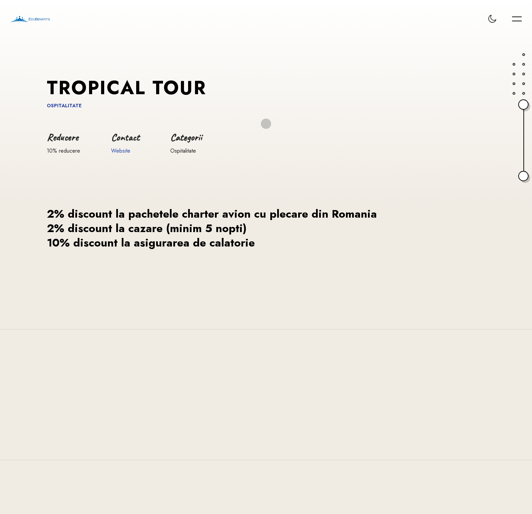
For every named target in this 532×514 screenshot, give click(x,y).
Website (120, 151)
